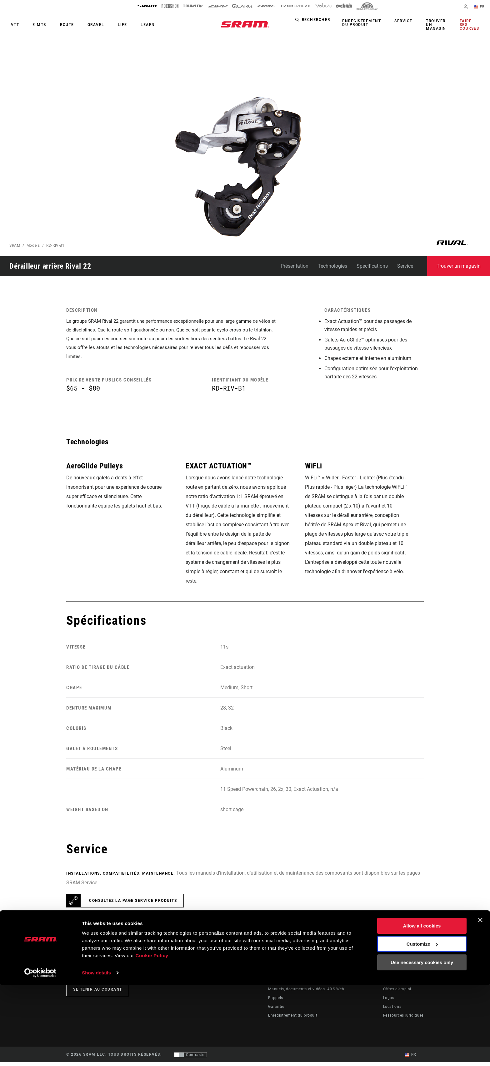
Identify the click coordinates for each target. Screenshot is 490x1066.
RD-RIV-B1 (55, 245)
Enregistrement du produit (367, 23)
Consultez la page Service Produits (133, 904)
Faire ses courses (470, 25)
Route (60, 25)
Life (109, 25)
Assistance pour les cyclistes (295, 975)
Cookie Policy (152, 1036)
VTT (13, 25)
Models (33, 245)
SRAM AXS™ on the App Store (354, 975)
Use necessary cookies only (422, 1043)
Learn (132, 25)
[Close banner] (480, 1001)
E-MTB (35, 25)
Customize (422, 1025)
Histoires (259, 975)
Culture (257, 984)
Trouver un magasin (436, 25)
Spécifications (372, 266)
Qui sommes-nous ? (401, 975)
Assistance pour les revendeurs (297, 984)
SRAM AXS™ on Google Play (353, 984)
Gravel (86, 25)
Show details (96, 1053)
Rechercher (323, 21)
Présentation (294, 266)
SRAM (14, 245)
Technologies (332, 266)
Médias (390, 984)
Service (407, 21)
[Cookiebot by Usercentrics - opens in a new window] (40, 1053)
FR (480, 7)
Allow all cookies (422, 1006)
